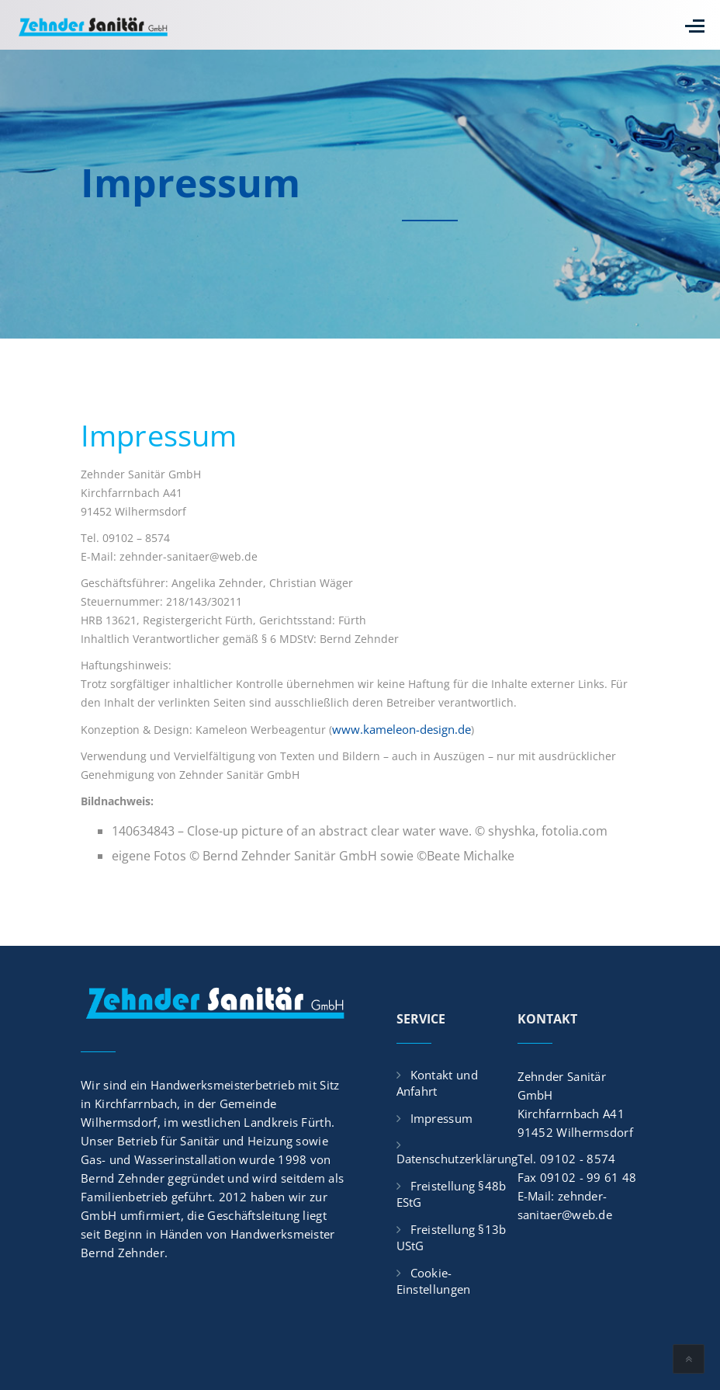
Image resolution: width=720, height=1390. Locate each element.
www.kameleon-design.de (401, 729)
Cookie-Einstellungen (433, 1281)
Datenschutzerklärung (457, 1158)
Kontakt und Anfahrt (437, 1083)
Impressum (441, 1118)
